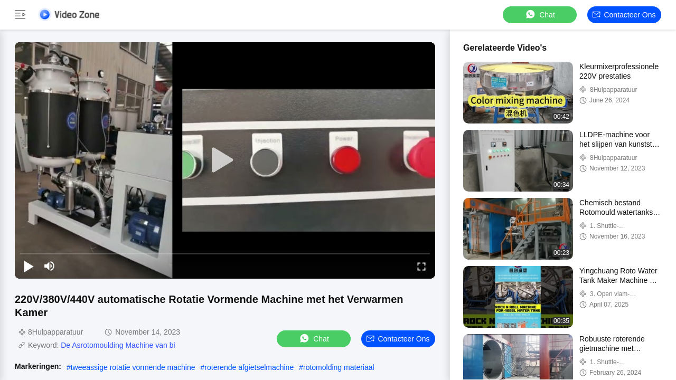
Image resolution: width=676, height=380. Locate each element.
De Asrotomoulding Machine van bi (118, 345)
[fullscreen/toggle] (421, 266)
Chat (539, 14)
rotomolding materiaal (338, 367)
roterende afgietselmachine (249, 367)
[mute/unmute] (49, 266)
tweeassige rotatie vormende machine (133, 367)
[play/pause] (28, 266)
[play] (225, 160)
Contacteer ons (624, 15)
